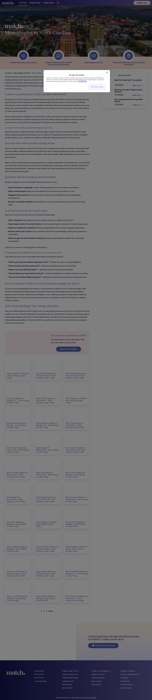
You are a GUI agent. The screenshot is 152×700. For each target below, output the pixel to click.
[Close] (107, 72)
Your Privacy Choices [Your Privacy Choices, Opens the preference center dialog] (97, 87)
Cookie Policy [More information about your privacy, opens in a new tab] (82, 81)
